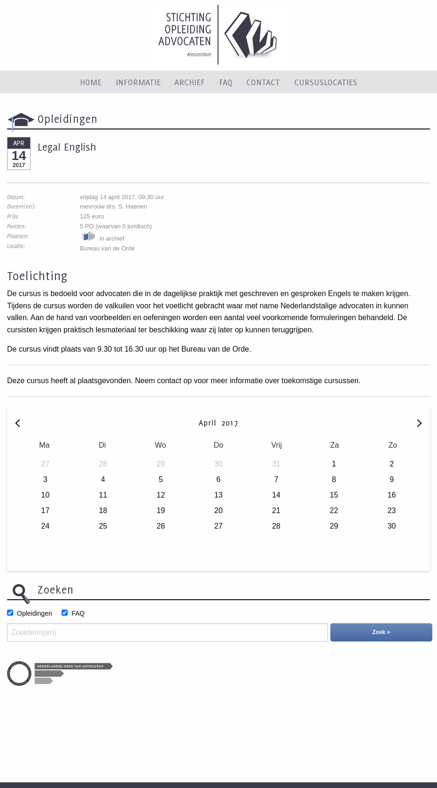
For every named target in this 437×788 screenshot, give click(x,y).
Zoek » (381, 632)
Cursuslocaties (325, 82)
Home (90, 82)
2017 (229, 422)
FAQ (226, 82)
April (209, 422)
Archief (189, 82)
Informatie (138, 82)
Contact (263, 82)
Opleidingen (34, 613)
